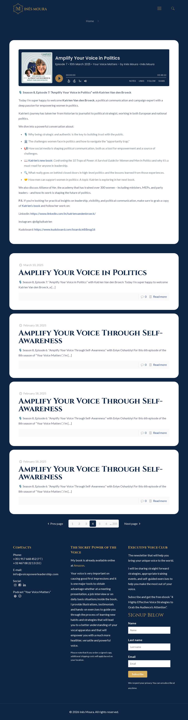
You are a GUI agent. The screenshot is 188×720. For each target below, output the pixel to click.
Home (90, 21)
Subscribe (138, 674)
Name (132, 623)
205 (114, 523)
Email (131, 656)
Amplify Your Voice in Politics (83, 273)
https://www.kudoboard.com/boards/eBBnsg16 (64, 229)
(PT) (28, 558)
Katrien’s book (30, 205)
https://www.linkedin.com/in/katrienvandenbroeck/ (63, 213)
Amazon (79, 565)
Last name (135, 640)
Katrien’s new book (40, 160)
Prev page (54, 523)
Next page (133, 523)
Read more (160, 296)
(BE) (27, 563)
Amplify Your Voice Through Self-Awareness (91, 337)
